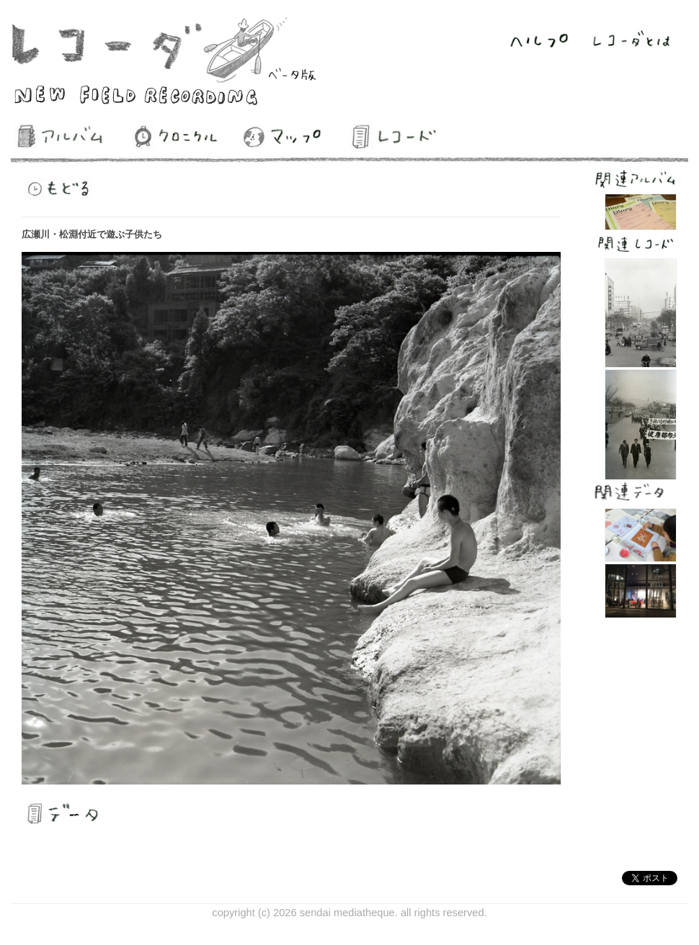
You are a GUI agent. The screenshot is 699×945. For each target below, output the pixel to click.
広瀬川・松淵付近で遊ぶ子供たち (92, 234)
